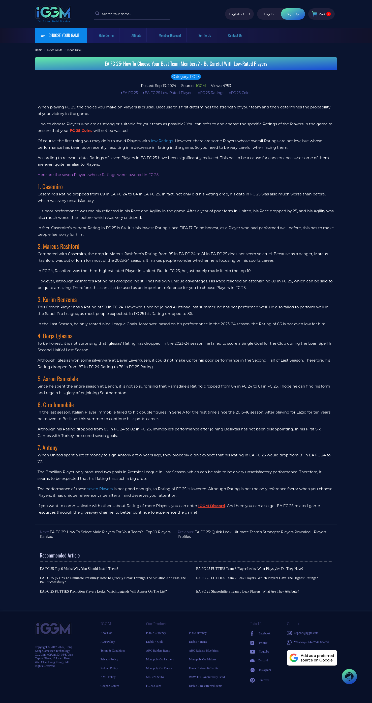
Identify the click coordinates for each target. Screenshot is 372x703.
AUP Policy (108, 641)
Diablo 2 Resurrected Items (205, 686)
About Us (106, 633)
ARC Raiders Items (158, 650)
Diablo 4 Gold (154, 641)
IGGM (200, 85)
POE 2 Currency (156, 633)
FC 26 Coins (153, 686)
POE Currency (197, 633)
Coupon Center (110, 686)
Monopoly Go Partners (160, 659)
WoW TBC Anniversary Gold (207, 677)
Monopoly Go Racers (159, 668)
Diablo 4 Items (198, 641)
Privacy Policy (109, 659)
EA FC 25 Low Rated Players (169, 93)
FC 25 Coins (241, 93)
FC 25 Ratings (212, 93)
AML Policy (108, 677)
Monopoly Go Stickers (202, 659)
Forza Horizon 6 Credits (203, 668)
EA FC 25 (130, 93)
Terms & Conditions (113, 650)
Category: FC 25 (186, 76)
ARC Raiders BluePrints (204, 650)
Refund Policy (109, 668)
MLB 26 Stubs (155, 677)
